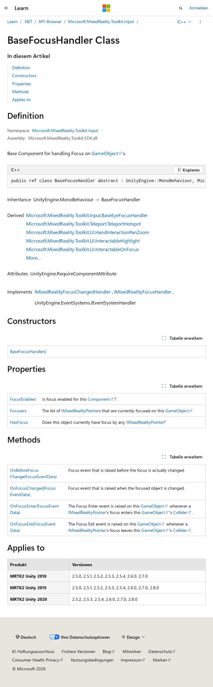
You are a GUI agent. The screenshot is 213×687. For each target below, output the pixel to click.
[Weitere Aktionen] (200, 22)
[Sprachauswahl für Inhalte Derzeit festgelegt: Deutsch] (26, 637)
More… (33, 257)
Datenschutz (160, 651)
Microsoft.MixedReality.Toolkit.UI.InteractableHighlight (83, 240)
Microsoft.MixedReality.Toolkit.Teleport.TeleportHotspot (83, 223)
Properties (21, 84)
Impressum (131, 660)
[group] (106, 181)
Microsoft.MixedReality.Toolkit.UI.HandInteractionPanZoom (87, 232)
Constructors (24, 75)
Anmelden (198, 8)
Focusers (18, 410)
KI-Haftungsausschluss (33, 651)
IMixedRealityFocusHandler (142, 291)
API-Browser (50, 21)
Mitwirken (132, 651)
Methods (20, 91)
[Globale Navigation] (6, 8)
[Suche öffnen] (181, 8)
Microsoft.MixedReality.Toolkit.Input (101, 21)
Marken (160, 660)
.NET (28, 21)
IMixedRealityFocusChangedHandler (73, 291)
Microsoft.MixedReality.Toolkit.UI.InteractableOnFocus (82, 249)
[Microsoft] (106, 8)
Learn (12, 21)
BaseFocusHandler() (28, 351)
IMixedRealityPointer (80, 410)
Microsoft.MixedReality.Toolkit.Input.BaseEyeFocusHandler (87, 215)
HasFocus (19, 422)
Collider (180, 512)
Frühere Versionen (78, 651)
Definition (21, 67)
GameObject (105, 153)
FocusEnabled (23, 399)
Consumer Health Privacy (35, 660)
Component (99, 399)
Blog (107, 651)
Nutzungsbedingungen (92, 660)
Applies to (21, 99)
